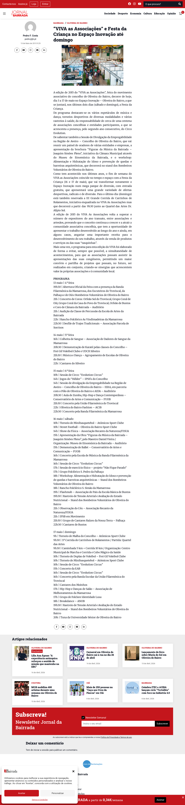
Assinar (160, 799)
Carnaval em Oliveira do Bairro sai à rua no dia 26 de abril (100, 655)
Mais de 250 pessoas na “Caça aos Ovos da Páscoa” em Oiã (99, 690)
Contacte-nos (9, 4)
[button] (73, 771)
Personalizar (58, 793)
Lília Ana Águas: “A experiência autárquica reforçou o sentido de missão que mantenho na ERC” (45, 661)
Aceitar (21, 793)
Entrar (45, 4)
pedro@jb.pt (30, 39)
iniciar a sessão (41, 750)
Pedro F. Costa (30, 35)
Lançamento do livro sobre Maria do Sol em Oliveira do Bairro (154, 655)
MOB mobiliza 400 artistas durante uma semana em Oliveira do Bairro (44, 691)
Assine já (22, 4)
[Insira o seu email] (118, 724)
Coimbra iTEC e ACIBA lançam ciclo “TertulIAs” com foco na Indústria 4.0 (156, 690)
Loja (34, 4)
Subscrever (162, 723)
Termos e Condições (40, 800)
